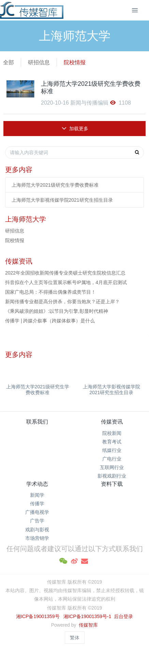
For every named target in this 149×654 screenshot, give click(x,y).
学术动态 (37, 484)
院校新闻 (111, 433)
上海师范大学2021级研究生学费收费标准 (55, 185)
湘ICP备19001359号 (38, 616)
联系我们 (37, 422)
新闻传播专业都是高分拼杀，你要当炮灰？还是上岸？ (62, 301)
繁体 (74, 637)
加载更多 (75, 128)
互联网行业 (112, 467)
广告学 (37, 520)
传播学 (37, 503)
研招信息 (39, 62)
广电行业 (111, 459)
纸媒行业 (111, 450)
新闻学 (37, 495)
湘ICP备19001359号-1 (88, 616)
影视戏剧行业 (112, 476)
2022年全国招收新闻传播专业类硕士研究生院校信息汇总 (65, 273)
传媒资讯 (112, 422)
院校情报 (75, 62)
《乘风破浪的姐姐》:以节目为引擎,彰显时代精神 (56, 311)
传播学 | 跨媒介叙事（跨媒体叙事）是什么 (50, 320)
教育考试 (111, 441)
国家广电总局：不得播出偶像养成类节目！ (50, 292)
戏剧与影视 (37, 529)
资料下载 (112, 484)
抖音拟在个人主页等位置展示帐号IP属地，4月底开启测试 (66, 282)
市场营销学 (37, 538)
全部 (8, 62)
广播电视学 (37, 512)
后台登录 (123, 616)
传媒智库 (88, 625)
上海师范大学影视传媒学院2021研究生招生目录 (62, 200)
